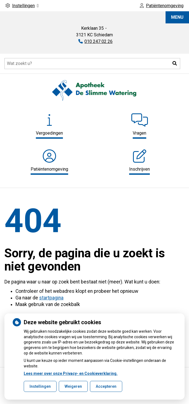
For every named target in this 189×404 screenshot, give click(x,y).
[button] (174, 63)
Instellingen (40, 386)
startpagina (51, 298)
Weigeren (73, 386)
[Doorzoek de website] (92, 63)
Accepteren (106, 386)
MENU (177, 17)
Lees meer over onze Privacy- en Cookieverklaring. (71, 373)
